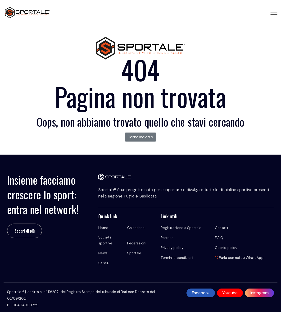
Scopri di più (24, 231)
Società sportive (105, 240)
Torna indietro (140, 136)
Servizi (103, 263)
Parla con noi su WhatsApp (239, 257)
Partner (167, 237)
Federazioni (136, 243)
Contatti (222, 227)
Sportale (134, 253)
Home (103, 227)
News (102, 253)
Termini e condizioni (177, 257)
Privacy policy (172, 247)
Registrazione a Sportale (181, 227)
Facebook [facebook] (201, 292)
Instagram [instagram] (259, 292)
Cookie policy (226, 247)
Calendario (136, 227)
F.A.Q (219, 237)
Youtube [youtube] (230, 292)
